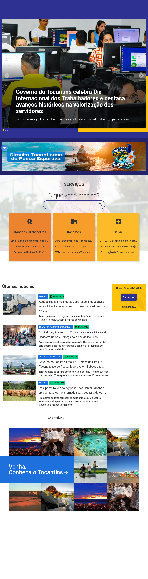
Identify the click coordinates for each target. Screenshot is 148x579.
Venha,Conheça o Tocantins (39, 469)
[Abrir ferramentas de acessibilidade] (4, 148)
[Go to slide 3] (7, 130)
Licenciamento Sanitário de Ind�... (118, 246)
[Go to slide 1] (3, 130)
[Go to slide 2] (5, 130)
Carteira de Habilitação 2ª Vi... (30, 252)
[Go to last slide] (6, 75)
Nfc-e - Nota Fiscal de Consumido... (74, 246)
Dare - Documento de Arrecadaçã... (74, 240)
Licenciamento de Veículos (29, 246)
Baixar (129, 297)
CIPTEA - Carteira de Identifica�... (118, 240)
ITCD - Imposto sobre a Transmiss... (74, 252)
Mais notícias (55, 417)
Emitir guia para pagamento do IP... (29, 240)
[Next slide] (141, 75)
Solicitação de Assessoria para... (118, 252)
